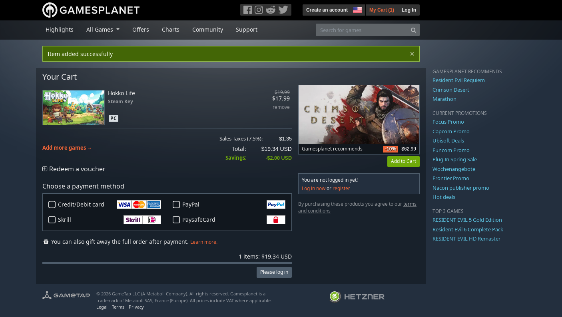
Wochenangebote (453, 169)
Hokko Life (121, 93)
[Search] (413, 30)
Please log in (274, 272)
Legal (102, 307)
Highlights (60, 29)
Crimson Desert (450, 89)
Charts (170, 29)
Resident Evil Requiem (458, 80)
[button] (356, 9)
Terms (118, 307)
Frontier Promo (450, 178)
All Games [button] (100, 29)
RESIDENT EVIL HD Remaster (466, 238)
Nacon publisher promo (460, 187)
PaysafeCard (233, 219)
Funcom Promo (451, 150)
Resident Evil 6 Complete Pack (467, 229)
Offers (140, 29)
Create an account (327, 10)
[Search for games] (362, 30)
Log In (409, 10)
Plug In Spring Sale (454, 159)
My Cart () (381, 10)
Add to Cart (403, 161)
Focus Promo (448, 121)
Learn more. (203, 242)
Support (246, 29)
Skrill (109, 219)
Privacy (136, 307)
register (341, 188)
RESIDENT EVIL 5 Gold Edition (467, 219)
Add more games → (67, 147)
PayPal (233, 204)
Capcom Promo (451, 131)
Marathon (444, 98)
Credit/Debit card (109, 204)
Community (207, 29)
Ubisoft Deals (448, 140)
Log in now (313, 188)
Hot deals (443, 197)
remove (281, 107)
